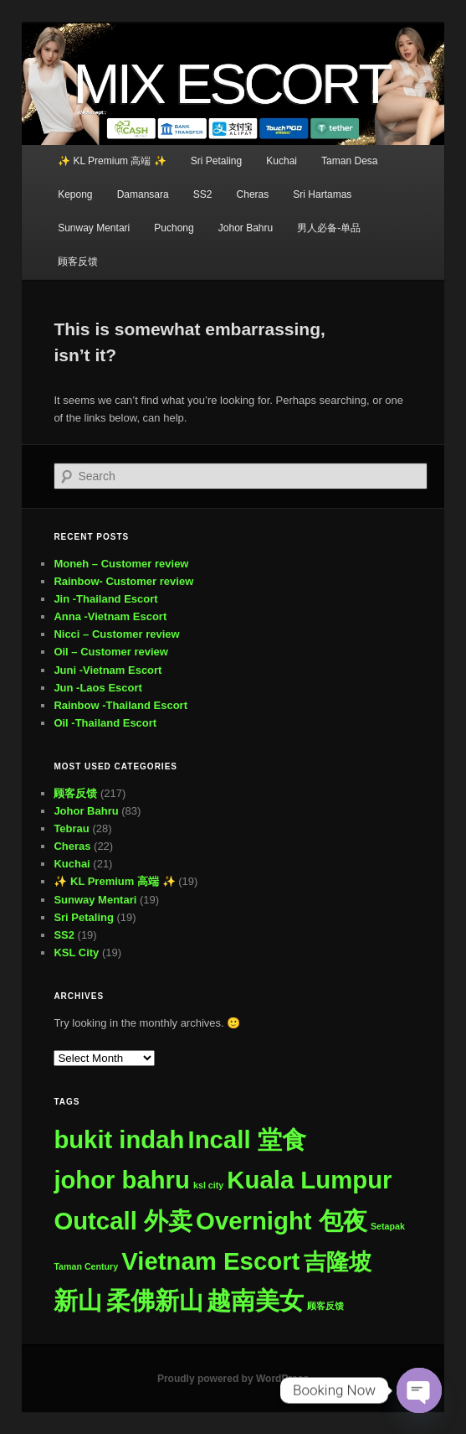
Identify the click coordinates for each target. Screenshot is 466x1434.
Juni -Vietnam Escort (107, 670)
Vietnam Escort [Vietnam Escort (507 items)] (210, 1261)
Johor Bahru (245, 228)
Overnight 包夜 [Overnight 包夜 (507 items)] (281, 1221)
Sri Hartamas (322, 194)
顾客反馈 (78, 261)
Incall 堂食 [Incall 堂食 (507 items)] (247, 1139)
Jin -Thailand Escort (105, 599)
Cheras (253, 194)
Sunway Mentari (94, 228)
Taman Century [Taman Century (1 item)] (86, 1266)
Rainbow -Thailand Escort (120, 705)
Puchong (173, 228)
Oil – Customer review (111, 651)
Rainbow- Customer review (123, 581)
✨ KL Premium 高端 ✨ (112, 161)
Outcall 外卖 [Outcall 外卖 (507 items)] (123, 1221)
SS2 (203, 194)
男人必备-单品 (329, 228)
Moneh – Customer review (121, 563)
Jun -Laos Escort (97, 687)
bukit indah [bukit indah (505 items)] (119, 1139)
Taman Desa (349, 161)
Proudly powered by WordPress (233, 1379)
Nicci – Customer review (116, 634)
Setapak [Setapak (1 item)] (388, 1226)
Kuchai (281, 161)
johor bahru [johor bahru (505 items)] (122, 1180)
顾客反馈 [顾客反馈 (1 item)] (325, 1306)
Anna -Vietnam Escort (110, 616)
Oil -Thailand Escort (105, 723)
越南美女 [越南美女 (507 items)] (255, 1300)
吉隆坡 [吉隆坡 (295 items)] (337, 1262)
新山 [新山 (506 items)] (78, 1300)
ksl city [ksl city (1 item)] (208, 1185)
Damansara (143, 194)
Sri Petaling (216, 161)
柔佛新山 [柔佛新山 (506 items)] (154, 1300)
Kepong (75, 194)
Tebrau (71, 828)
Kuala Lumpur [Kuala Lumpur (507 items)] (309, 1179)
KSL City (76, 952)
